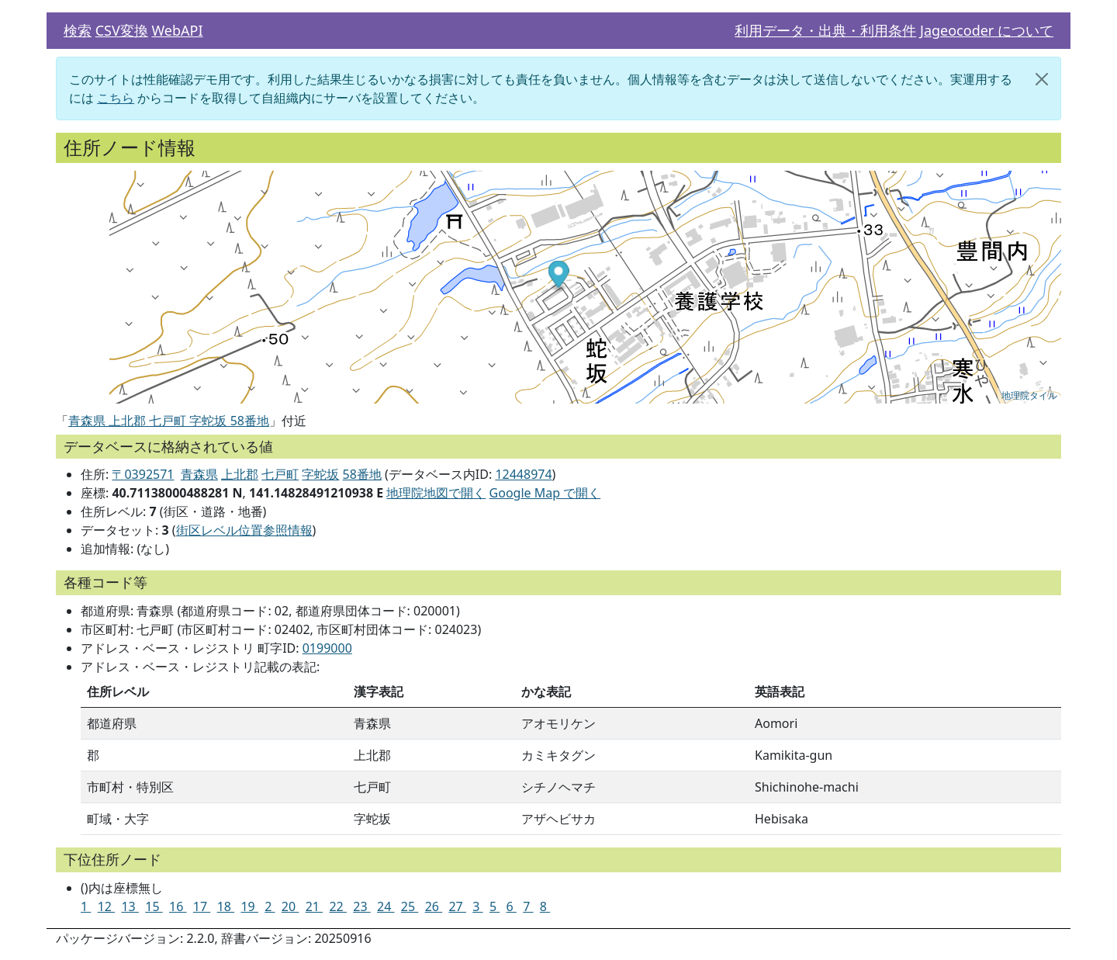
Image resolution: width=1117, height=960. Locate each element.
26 (433, 906)
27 (456, 906)
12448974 (523, 474)
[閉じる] (1041, 79)
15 (153, 906)
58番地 (362, 474)
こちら (115, 97)
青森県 (199, 474)
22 (337, 906)
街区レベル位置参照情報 (244, 530)
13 (129, 906)
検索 (78, 30)
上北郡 (239, 474)
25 (409, 906)
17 (201, 906)
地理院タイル (1029, 395)
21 (314, 906)
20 (290, 906)
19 (249, 906)
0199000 (327, 648)
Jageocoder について (986, 30)
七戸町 (280, 474)
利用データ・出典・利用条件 (825, 30)
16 (177, 906)
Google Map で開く (545, 492)
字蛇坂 (320, 474)
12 (106, 906)
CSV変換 (121, 30)
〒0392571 (143, 474)
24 (385, 906)
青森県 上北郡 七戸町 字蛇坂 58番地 (168, 420)
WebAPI (176, 30)
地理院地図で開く (436, 492)
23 (361, 906)
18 (225, 906)
